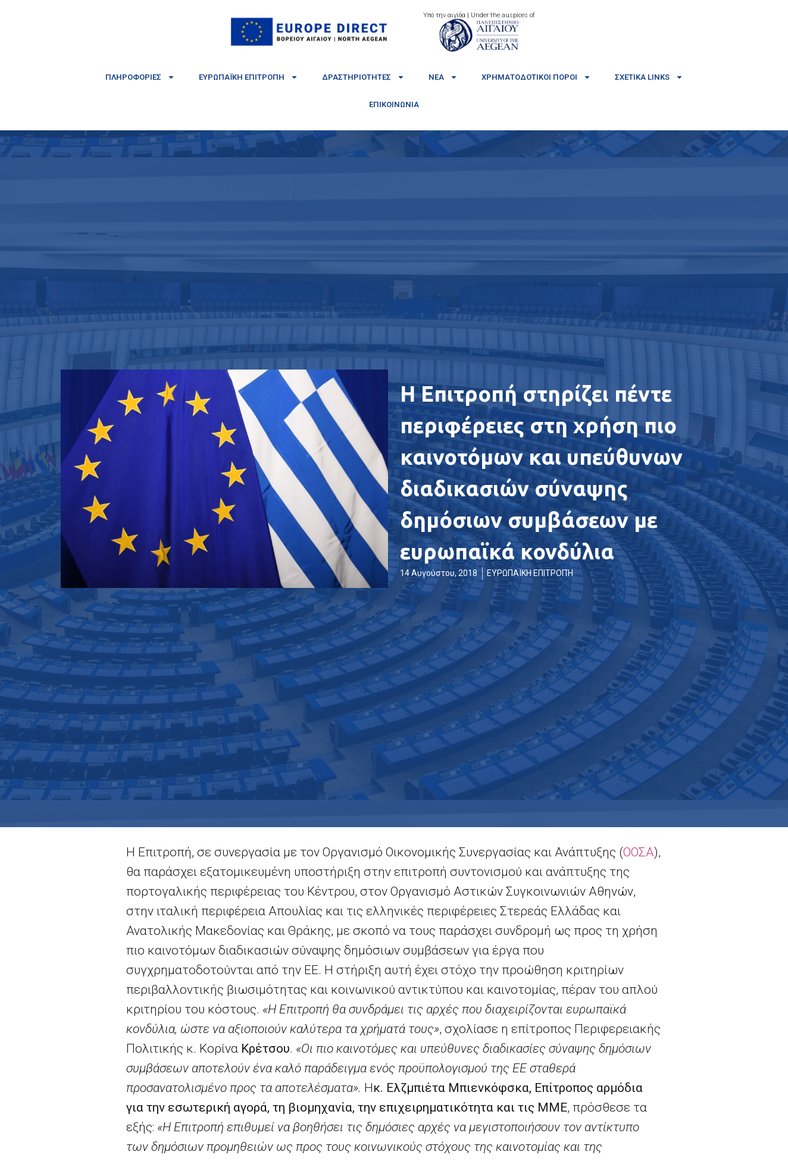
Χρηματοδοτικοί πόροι (536, 77)
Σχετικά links (649, 77)
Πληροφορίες (140, 77)
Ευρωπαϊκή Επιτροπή (248, 77)
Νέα (443, 77)
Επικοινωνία (394, 104)
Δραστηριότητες (363, 77)
